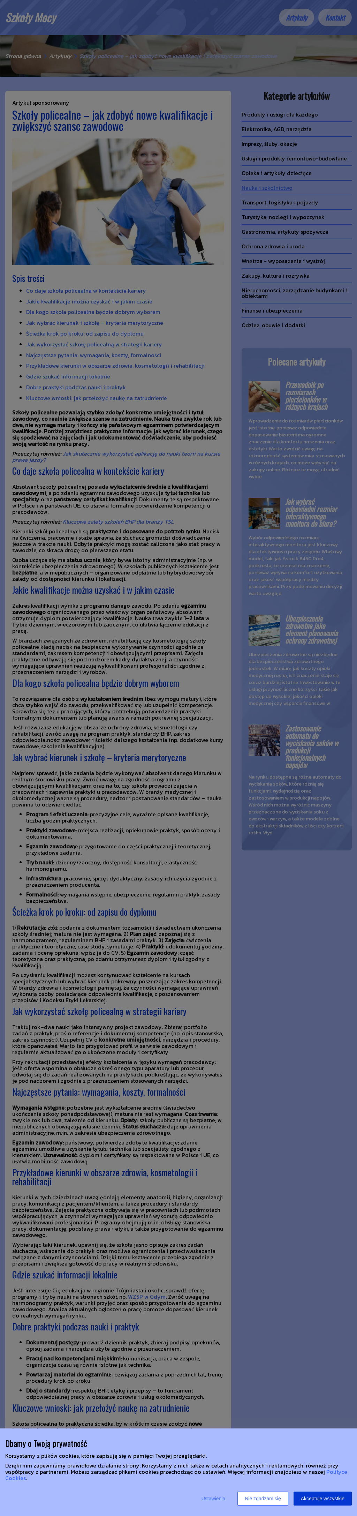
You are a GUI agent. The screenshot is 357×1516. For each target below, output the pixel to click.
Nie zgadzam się (263, 1498)
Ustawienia (213, 1498)
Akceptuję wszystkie (322, 1498)
